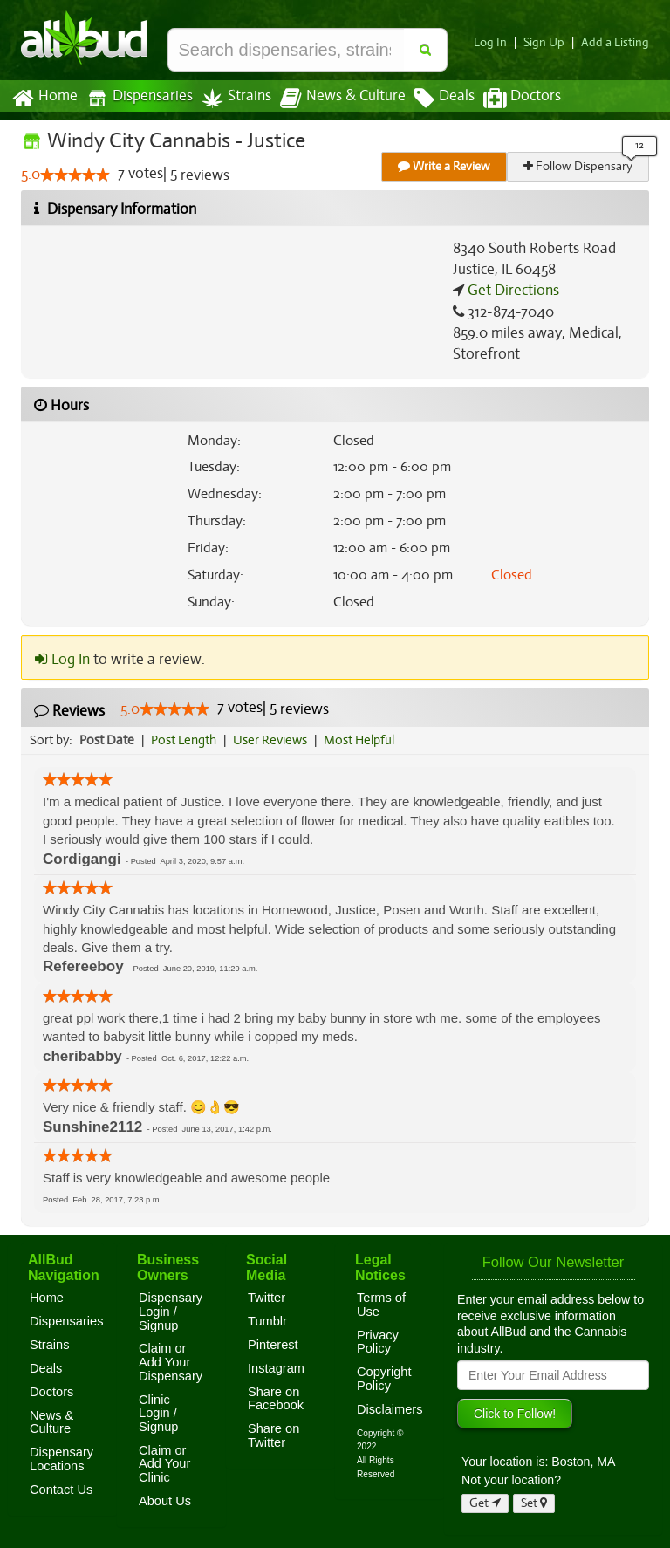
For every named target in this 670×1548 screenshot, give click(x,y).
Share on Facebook (276, 1399)
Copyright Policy (384, 1379)
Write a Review (445, 166)
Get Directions (511, 290)
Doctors (507, 98)
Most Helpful (364, 740)
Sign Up (549, 42)
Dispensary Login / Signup (170, 1311)
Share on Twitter (273, 1435)
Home (44, 98)
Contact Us (61, 1490)
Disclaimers (390, 1409)
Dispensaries (136, 98)
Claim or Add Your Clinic (164, 1463)
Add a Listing (617, 42)
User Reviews (274, 740)
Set (534, 1503)
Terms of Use (381, 1305)
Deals (431, 98)
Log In (497, 42)
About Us (165, 1501)
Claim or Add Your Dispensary (170, 1361)
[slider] (75, 175)
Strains (230, 98)
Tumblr (267, 1321)
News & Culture (333, 98)
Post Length (186, 740)
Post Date (107, 740)
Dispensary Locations (61, 1459)
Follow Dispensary (579, 166)
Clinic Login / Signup (159, 1413)
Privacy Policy (378, 1342)
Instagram (276, 1368)
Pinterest (273, 1345)
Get (485, 1503)
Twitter (266, 1298)
